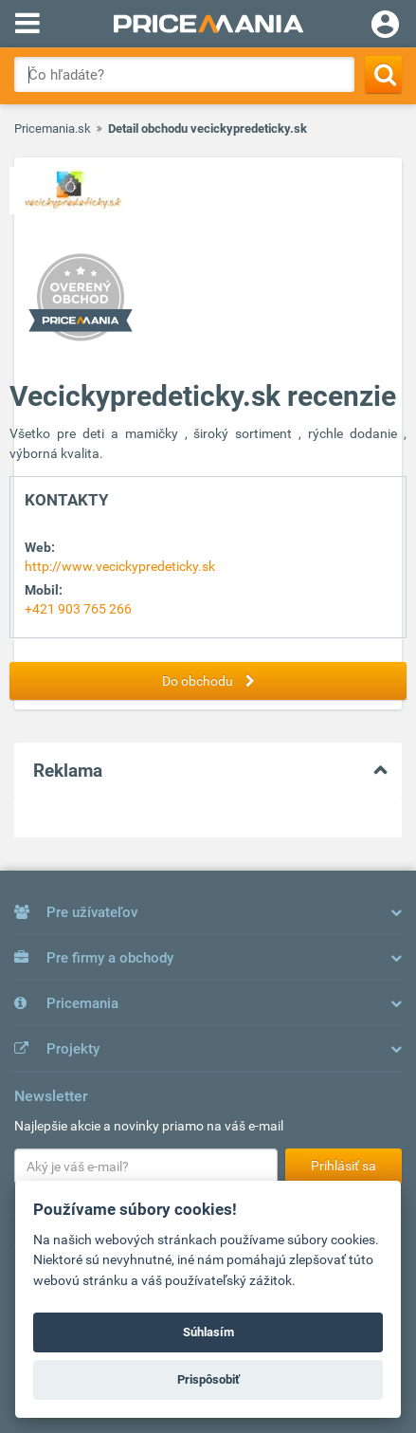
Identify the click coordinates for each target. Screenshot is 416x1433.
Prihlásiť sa (343, 1165)
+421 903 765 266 (78, 608)
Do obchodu (213, 681)
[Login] (385, 27)
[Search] (383, 74)
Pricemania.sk (52, 128)
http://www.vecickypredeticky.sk (120, 566)
